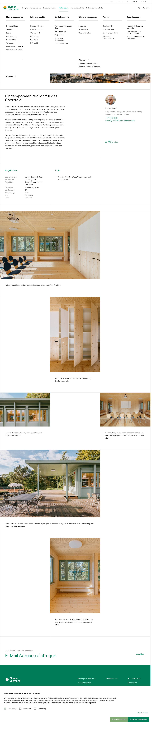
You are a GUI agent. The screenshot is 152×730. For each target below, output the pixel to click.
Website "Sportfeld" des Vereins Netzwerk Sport (73, 178)
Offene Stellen (112, 679)
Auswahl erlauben (119, 719)
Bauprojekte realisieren (31, 8)
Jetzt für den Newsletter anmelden (19, 651)
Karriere (121, 2)
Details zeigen (143, 713)
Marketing (42, 709)
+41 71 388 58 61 (111, 118)
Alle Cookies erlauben (138, 719)
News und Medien (132, 2)
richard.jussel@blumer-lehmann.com (120, 121)
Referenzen (63, 8)
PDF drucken (111, 142)
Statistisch (27, 709)
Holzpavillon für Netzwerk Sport (38, 13)
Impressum (132, 683)
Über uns (114, 2)
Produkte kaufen (49, 8)
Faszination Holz (77, 8)
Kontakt (146, 8)
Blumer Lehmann (10, 13)
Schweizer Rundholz (94, 8)
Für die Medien (134, 679)
